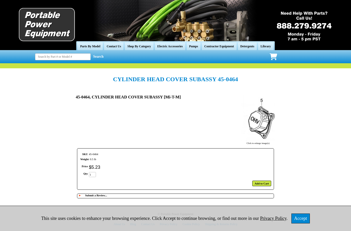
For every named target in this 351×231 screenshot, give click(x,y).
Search (98, 56)
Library (266, 46)
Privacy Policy (273, 218)
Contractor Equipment (219, 46)
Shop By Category (139, 46)
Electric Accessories (170, 46)
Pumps (193, 46)
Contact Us (114, 46)
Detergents (247, 46)
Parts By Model (90, 46)
